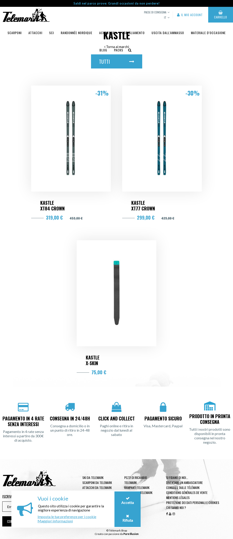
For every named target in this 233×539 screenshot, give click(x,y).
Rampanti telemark (136, 487)
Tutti (116, 61)
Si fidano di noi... (177, 477)
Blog (103, 50)
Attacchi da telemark (97, 487)
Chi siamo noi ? (176, 507)
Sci (51, 32)
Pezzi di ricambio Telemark (135, 480)
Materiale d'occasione (208, 32)
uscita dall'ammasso (168, 32)
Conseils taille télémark (183, 487)
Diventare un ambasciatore (184, 482)
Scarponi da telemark (97, 482)
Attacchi (35, 32)
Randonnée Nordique (76, 32)
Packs (118, 50)
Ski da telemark (93, 477)
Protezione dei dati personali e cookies (192, 502)
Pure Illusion (131, 534)
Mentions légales (178, 497)
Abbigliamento (133, 32)
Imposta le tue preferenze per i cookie (67, 516)
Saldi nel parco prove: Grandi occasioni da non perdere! (116, 3)
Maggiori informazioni (55, 521)
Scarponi (15, 32)
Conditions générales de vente (187, 492)
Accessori (107, 32)
